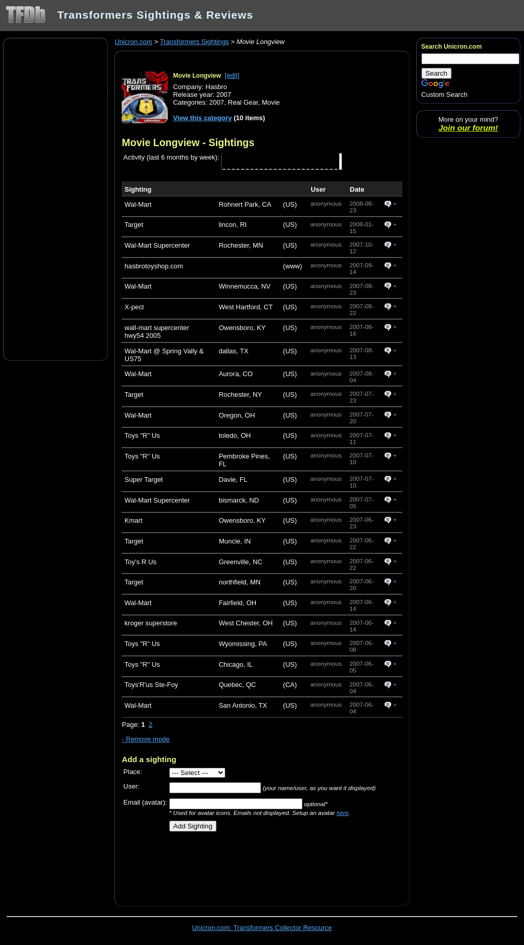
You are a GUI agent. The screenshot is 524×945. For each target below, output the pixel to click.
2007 (216, 102)
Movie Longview (197, 75)
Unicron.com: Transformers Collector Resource (262, 928)
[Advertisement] (55, 198)
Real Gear (243, 102)
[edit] (232, 75)
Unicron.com (133, 42)
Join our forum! (468, 127)
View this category (202, 118)
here (342, 812)
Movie (271, 102)
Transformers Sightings (194, 42)
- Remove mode (145, 739)
